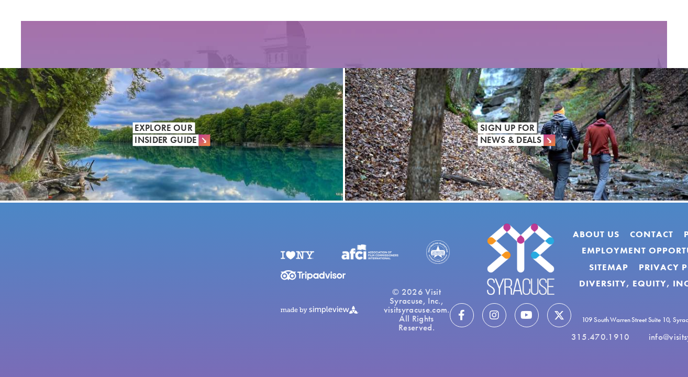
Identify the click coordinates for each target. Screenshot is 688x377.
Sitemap (608, 267)
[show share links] (50, 10)
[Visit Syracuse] (520, 259)
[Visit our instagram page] (494, 315)
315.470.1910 (600, 337)
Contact (651, 234)
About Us (596, 234)
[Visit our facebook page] (461, 315)
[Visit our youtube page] (526, 315)
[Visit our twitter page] (559, 315)
